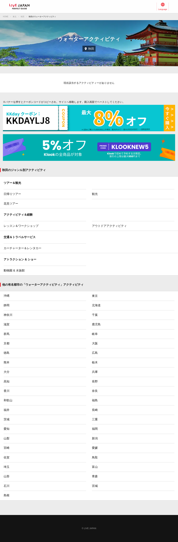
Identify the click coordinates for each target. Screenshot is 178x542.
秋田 (22, 17)
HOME (5, 17)
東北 (14, 17)
